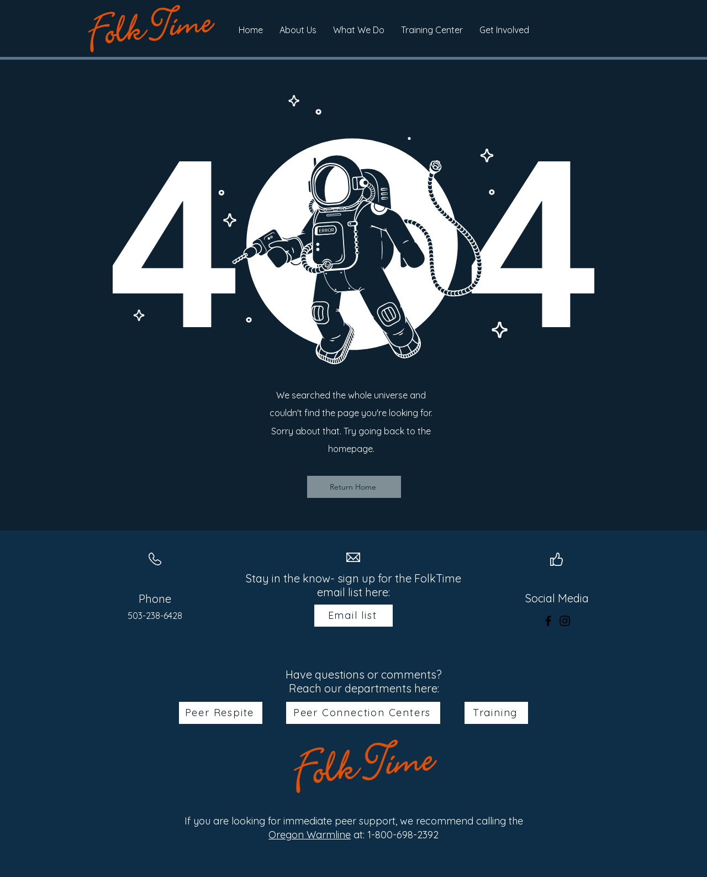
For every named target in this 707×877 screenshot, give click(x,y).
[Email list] (353, 616)
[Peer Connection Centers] (363, 713)
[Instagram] (565, 621)
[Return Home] (354, 487)
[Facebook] (548, 621)
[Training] (496, 713)
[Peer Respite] (220, 713)
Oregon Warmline (309, 834)
